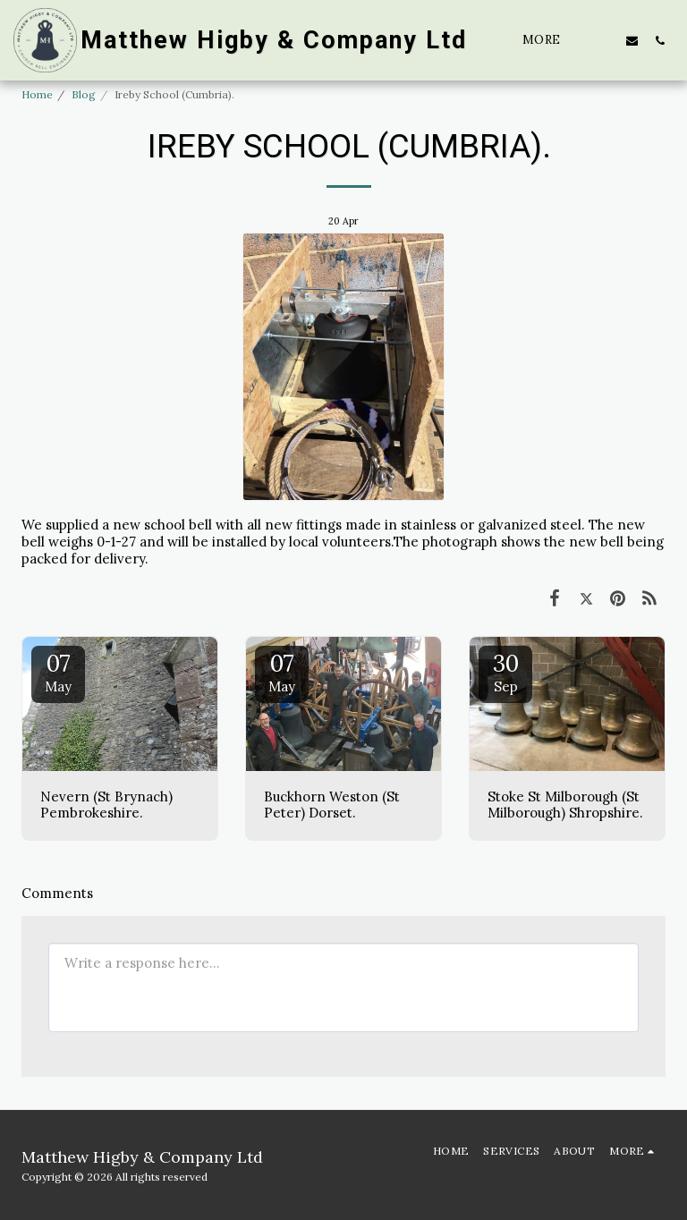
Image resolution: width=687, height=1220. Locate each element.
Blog (84, 94)
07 (58, 671)
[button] (604, 40)
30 (505, 671)
